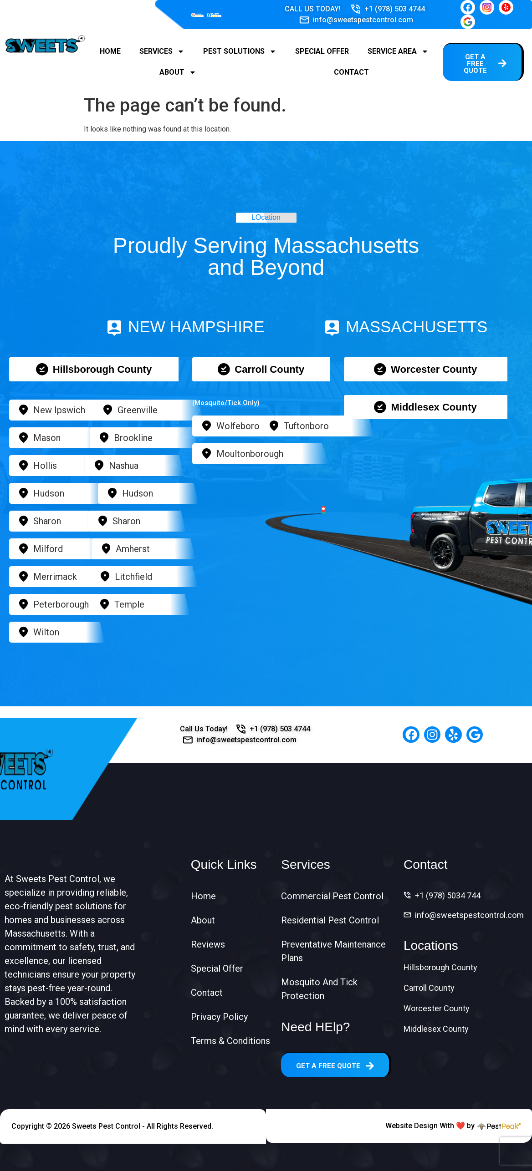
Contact (351, 72)
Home (110, 51)
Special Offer (322, 51)
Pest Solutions (239, 51)
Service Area (398, 51)
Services (161, 51)
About (177, 72)
